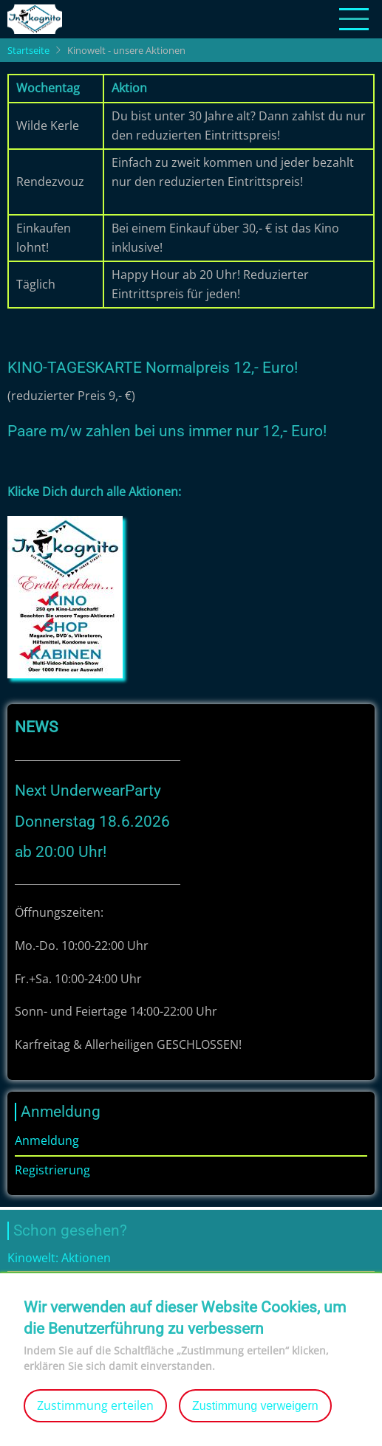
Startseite (28, 50)
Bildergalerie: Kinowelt (69, 1283)
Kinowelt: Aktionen (59, 1258)
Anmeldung (47, 1140)
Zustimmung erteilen (95, 1418)
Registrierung (52, 1170)
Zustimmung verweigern (255, 1418)
